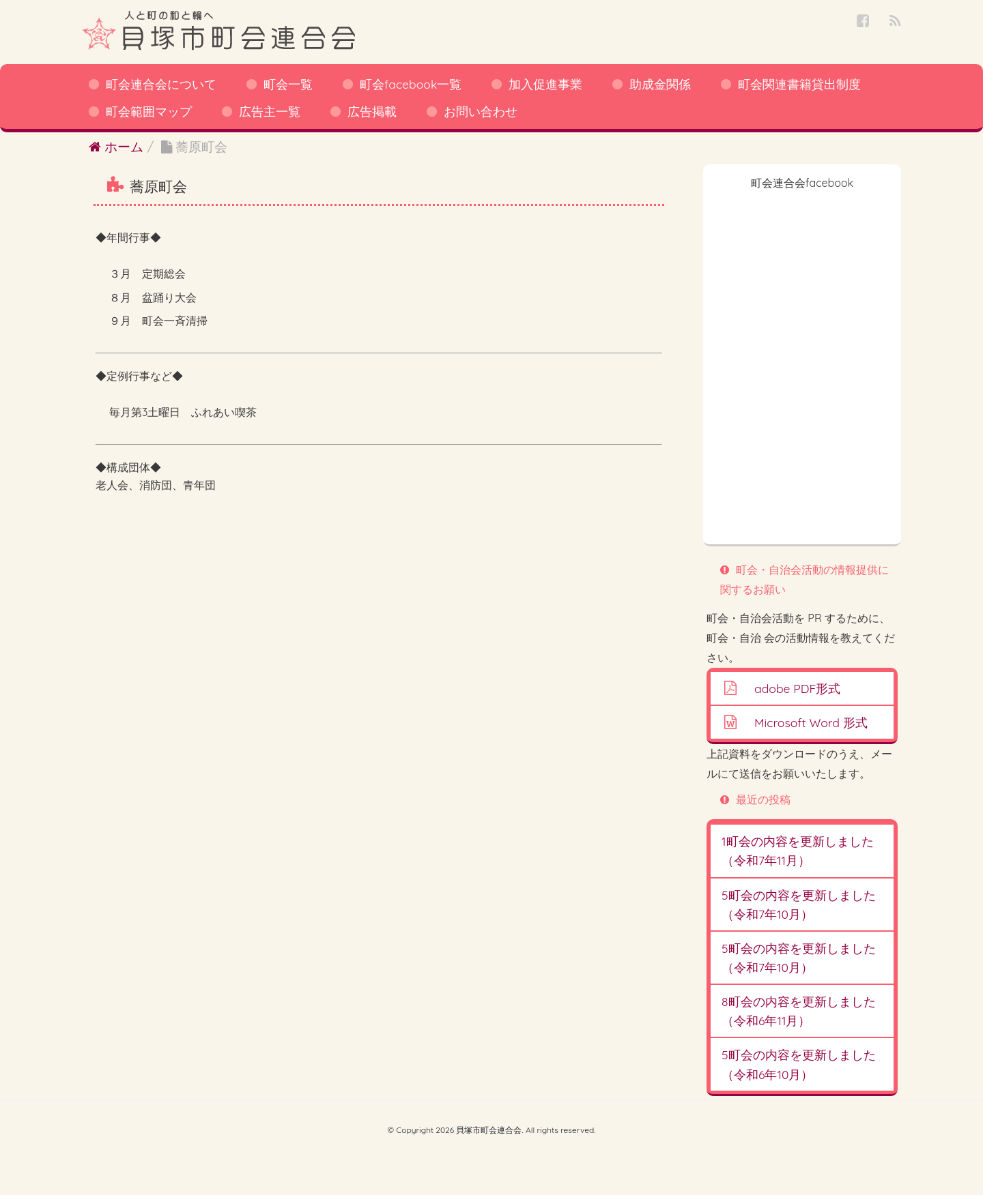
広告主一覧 (269, 111)
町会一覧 (288, 83)
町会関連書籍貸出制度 (799, 83)
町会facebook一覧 (410, 83)
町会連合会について (161, 83)
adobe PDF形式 (797, 688)
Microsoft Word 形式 (811, 722)
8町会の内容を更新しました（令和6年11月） (799, 1011)
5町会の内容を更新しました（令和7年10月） (799, 904)
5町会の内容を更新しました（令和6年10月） (799, 1064)
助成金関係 (660, 83)
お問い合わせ (480, 111)
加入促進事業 (545, 83)
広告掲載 (372, 111)
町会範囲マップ (149, 111)
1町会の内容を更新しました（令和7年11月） (798, 850)
